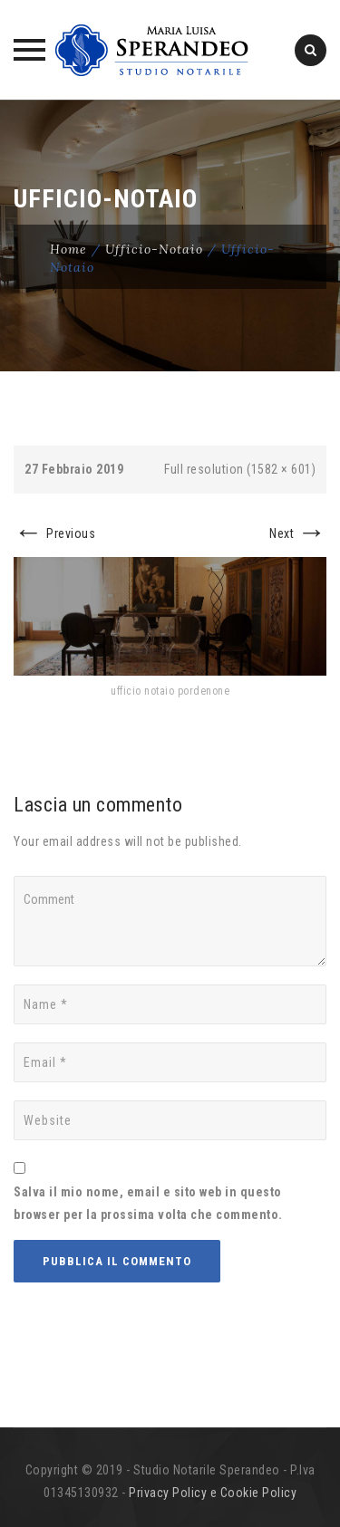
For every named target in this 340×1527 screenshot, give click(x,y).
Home (68, 249)
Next (297, 533)
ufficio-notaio (154, 249)
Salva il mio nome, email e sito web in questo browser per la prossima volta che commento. (148, 1203)
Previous (54, 533)
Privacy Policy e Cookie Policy (212, 1492)
